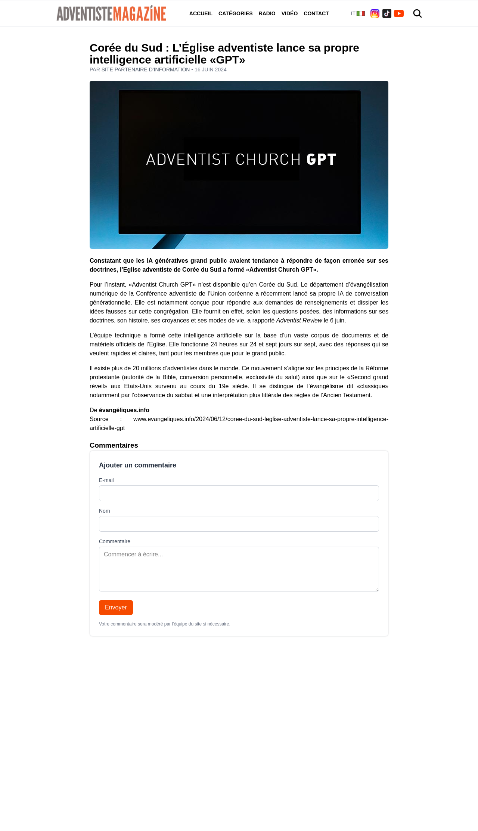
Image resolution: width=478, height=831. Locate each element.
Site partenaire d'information (147, 69)
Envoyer (116, 607)
